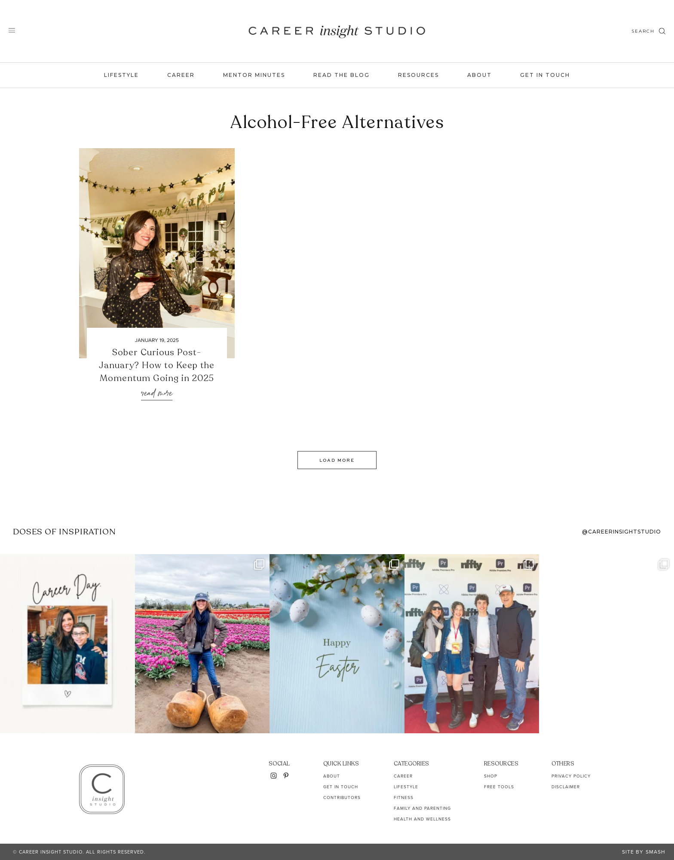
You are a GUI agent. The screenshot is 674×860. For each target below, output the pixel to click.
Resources (418, 75)
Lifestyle (121, 75)
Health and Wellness (422, 819)
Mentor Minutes (254, 75)
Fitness (404, 797)
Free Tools (499, 787)
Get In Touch (545, 75)
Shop (490, 776)
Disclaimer (565, 787)
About (479, 75)
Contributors (342, 797)
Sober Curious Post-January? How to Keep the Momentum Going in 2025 (156, 365)
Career (181, 75)
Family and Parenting (422, 808)
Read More (156, 393)
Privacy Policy (571, 776)
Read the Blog (341, 75)
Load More (337, 460)
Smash (655, 852)
